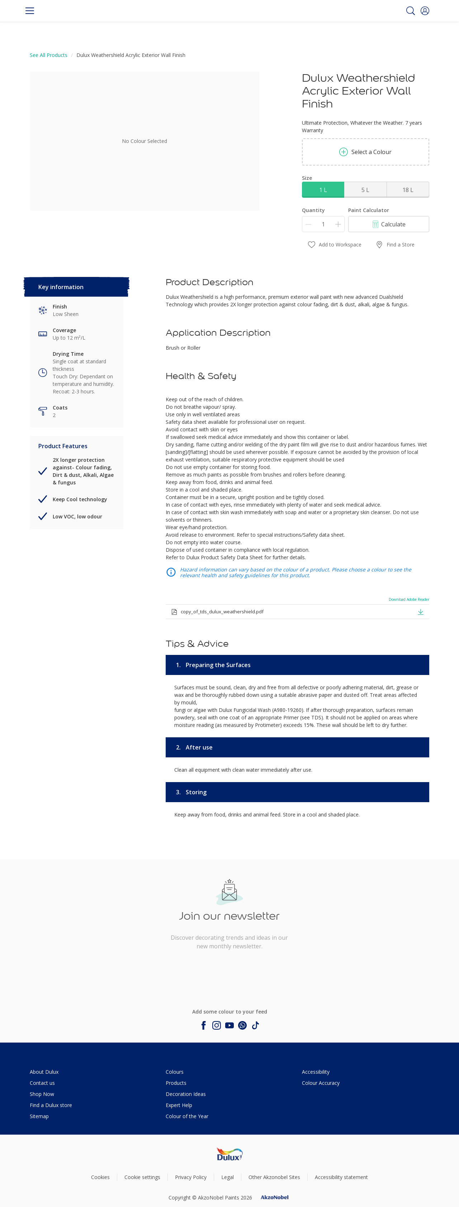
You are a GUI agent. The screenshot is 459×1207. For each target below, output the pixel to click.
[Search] (410, 10)
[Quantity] (323, 224)
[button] (425, 10)
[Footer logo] (229, 1154)
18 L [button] (407, 190)
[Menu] (29, 10)
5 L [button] (365, 190)
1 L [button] (323, 190)
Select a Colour (365, 152)
